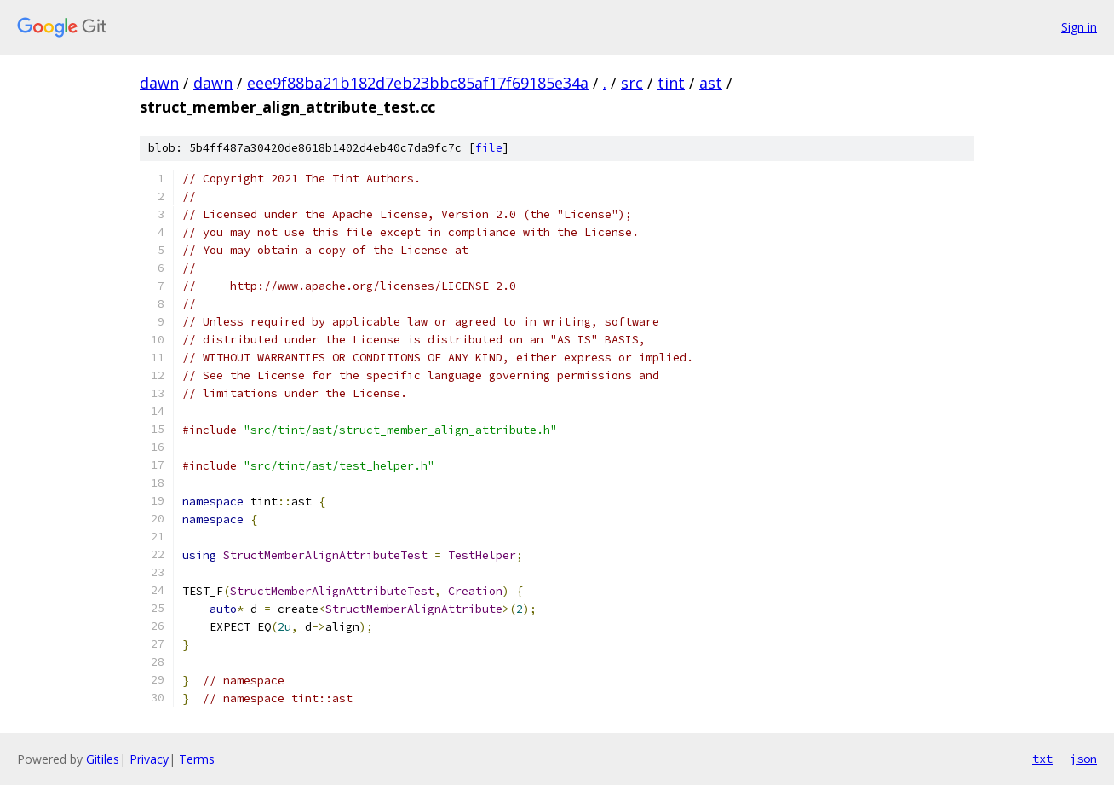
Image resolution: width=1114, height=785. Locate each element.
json (1083, 758)
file (488, 148)
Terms (197, 759)
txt (1042, 758)
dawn (159, 82)
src (632, 82)
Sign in (1079, 27)
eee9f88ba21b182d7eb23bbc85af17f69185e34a (418, 82)
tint (671, 82)
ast (710, 82)
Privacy (149, 759)
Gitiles (102, 759)
